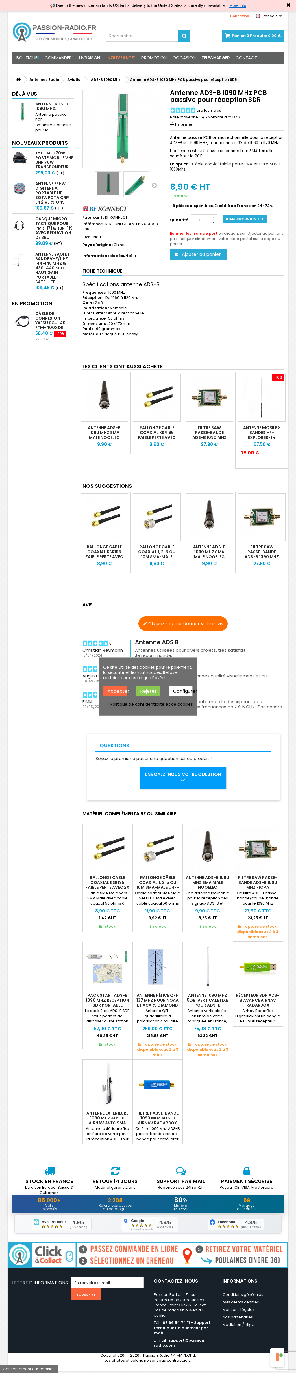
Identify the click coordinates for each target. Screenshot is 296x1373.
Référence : (93, 224)
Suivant (154, 185)
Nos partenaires (238, 1319)
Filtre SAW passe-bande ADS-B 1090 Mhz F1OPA (209, 435)
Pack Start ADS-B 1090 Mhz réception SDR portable (107, 1001)
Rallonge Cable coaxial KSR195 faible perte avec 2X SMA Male (156, 435)
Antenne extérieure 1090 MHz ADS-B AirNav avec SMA (107, 1119)
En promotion (32, 303)
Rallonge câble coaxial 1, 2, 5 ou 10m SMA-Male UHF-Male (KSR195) (156, 556)
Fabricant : (93, 217)
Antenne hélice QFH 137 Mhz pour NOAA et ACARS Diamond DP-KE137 (157, 1004)
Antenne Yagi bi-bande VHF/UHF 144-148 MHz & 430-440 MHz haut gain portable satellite (53, 268)
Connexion (239, 16)
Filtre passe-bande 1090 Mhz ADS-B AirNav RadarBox (157, 1119)
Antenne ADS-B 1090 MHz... (51, 106)
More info (237, 5)
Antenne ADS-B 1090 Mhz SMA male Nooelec (104, 432)
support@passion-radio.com (180, 1345)
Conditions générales (243, 1296)
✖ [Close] (288, 5)
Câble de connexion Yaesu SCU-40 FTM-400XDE (50, 320)
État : (87, 237)
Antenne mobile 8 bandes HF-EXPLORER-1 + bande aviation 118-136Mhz (262, 437)
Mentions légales (239, 1311)
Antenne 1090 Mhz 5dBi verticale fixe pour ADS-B (207, 1001)
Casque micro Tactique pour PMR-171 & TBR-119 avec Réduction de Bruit (54, 228)
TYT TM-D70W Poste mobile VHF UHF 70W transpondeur (54, 160)
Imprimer (184, 124)
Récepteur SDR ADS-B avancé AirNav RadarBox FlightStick (258, 1004)
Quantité (179, 220)
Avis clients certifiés (241, 1304)
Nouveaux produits (40, 142)
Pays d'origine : (97, 244)
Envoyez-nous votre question (183, 778)
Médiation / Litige (238, 1326)
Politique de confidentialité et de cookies (151, 704)
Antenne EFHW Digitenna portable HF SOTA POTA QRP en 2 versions (52, 193)
